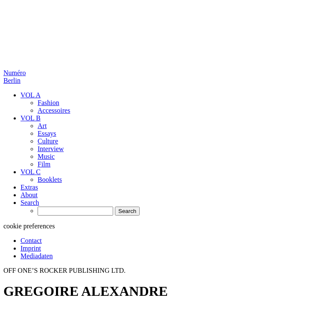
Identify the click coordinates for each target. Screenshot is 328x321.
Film (44, 164)
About (29, 194)
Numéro (14, 76)
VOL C (30, 171)
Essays (47, 133)
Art (42, 125)
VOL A (30, 95)
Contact (31, 240)
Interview (51, 148)
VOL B (30, 118)
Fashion (48, 102)
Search (29, 202)
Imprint (30, 248)
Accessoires (54, 110)
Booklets (50, 179)
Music (46, 156)
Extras (29, 187)
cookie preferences (29, 226)
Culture (48, 141)
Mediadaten (36, 256)
